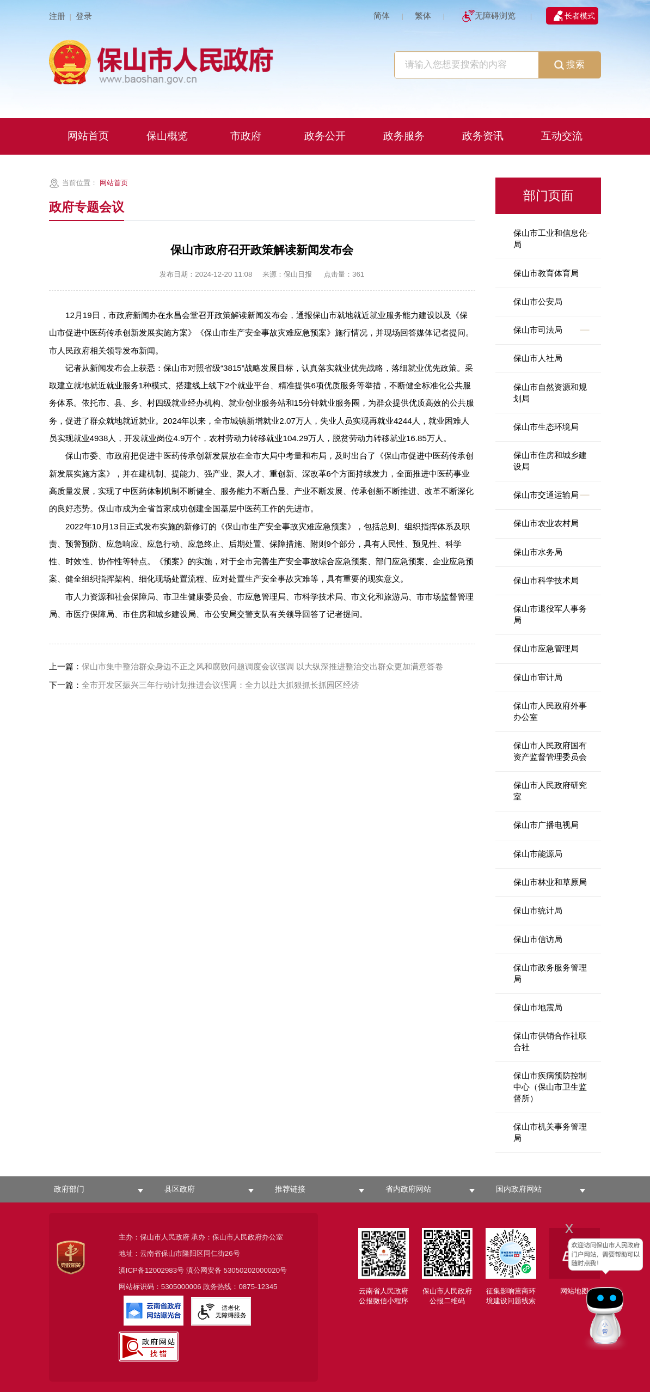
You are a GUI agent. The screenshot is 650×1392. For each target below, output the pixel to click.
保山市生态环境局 (546, 426)
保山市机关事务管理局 (550, 1132)
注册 (57, 16)
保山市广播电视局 (546, 824)
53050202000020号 (255, 1270)
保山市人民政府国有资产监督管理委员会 (550, 751)
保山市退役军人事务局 (550, 614)
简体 (381, 15)
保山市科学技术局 (546, 580)
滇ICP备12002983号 (151, 1270)
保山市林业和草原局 (550, 882)
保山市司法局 (537, 329)
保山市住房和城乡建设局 (550, 460)
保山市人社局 (537, 358)
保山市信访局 (537, 939)
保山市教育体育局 (546, 273)
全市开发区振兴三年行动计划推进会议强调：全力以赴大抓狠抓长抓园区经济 (204, 684)
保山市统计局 (537, 910)
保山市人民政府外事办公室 (550, 711)
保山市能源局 (537, 853)
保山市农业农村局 (546, 523)
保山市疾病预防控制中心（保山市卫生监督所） (550, 1087)
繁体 (423, 15)
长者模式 (580, 15)
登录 (84, 16)
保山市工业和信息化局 (550, 238)
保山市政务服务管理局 (550, 973)
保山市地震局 (537, 1007)
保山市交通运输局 (546, 494)
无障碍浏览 (495, 15)
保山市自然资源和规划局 (550, 392)
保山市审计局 (537, 677)
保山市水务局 (537, 552)
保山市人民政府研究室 (550, 790)
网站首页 (114, 183)
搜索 (569, 65)
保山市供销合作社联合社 (550, 1041)
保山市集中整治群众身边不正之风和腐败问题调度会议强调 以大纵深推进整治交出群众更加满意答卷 (246, 666)
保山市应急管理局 (546, 648)
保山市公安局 (537, 301)
